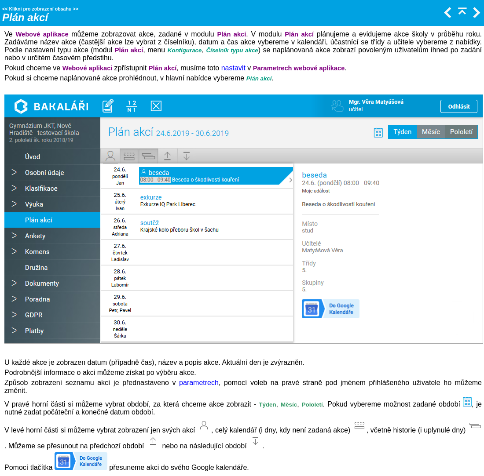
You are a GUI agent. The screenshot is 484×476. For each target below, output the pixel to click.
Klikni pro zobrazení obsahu (40, 8)
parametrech (199, 382)
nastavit (233, 68)
